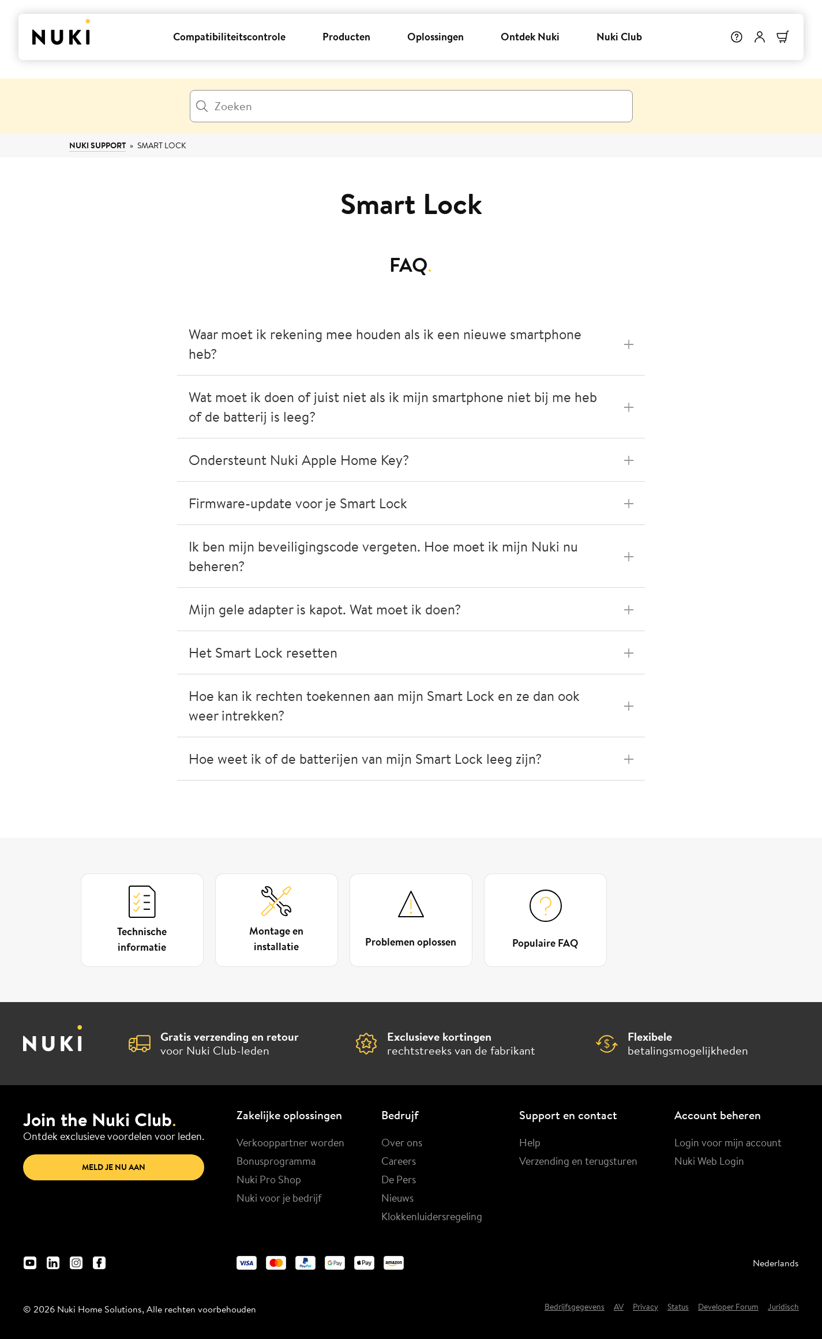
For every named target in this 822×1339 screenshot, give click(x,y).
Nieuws (397, 1197)
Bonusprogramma (276, 1160)
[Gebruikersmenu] (759, 37)
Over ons (401, 1142)
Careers (398, 1160)
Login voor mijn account (728, 1142)
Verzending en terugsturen (578, 1160)
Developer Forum (728, 1307)
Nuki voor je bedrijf (279, 1197)
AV (619, 1307)
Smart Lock (161, 145)
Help (530, 1142)
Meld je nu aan (113, 1167)
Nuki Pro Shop (269, 1179)
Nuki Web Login (709, 1160)
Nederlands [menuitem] (776, 1263)
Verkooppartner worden (290, 1142)
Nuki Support (97, 145)
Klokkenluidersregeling (431, 1216)
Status (678, 1307)
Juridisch (783, 1307)
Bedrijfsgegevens (575, 1307)
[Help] (736, 37)
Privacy (645, 1307)
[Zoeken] (411, 106)
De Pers (398, 1179)
